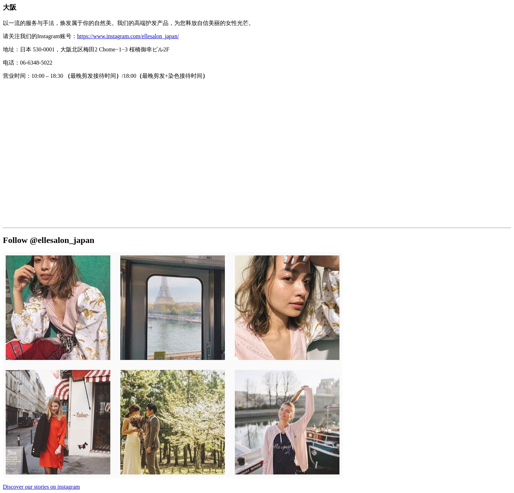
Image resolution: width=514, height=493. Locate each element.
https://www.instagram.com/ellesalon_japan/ (128, 36)
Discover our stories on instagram (41, 487)
